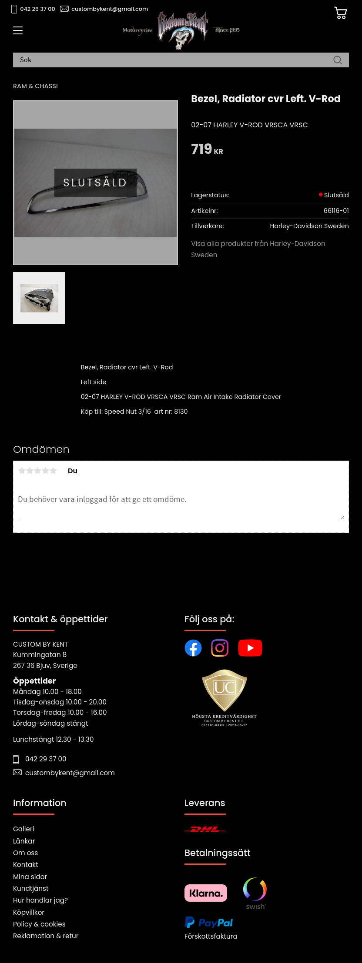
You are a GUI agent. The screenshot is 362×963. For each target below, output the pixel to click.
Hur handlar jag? (40, 900)
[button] (16, 33)
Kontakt (25, 864)
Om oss (25, 852)
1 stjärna (22, 471)
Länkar (24, 841)
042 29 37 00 (37, 9)
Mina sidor (30, 876)
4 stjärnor (45, 471)
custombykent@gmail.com (109, 9)
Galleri (23, 828)
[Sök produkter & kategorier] (176, 60)
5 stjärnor (53, 471)
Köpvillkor (28, 912)
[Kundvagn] (339, 13)
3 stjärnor (37, 471)
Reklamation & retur (45, 935)
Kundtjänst (31, 888)
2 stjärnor (30, 471)
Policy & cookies (39, 924)
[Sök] (337, 60)
